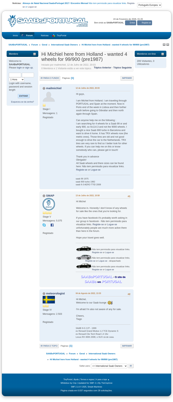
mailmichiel (54, 88)
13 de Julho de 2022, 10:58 (88, 195)
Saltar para (84, 366)
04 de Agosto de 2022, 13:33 (88, 293)
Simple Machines (95, 387)
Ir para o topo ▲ (103, 379)
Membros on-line (146, 54)
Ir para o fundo (50, 78)
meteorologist (55, 293)
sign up (29, 67)
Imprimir (127, 78)
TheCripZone (106, 383)
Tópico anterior (102, 67)
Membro (13, 54)
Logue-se (32, 7)
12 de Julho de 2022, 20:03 (88, 88)
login (19, 67)
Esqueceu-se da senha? (22, 102)
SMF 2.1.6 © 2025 (78, 387)
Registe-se (81, 169)
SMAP (50, 195)
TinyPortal (67, 379)
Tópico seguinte (122, 67)
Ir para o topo (49, 346)
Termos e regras (87, 379)
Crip (74, 383)
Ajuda (76, 379)
